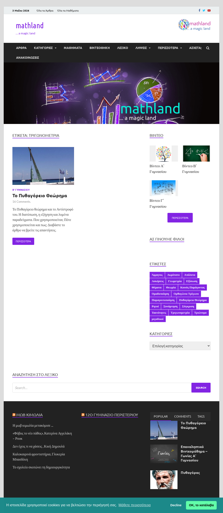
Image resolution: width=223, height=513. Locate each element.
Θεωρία (171, 287)
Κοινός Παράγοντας (192, 287)
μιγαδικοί (158, 319)
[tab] (160, 416)
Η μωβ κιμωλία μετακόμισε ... (33, 425)
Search (201, 387)
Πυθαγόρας (190, 472)
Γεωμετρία (175, 281)
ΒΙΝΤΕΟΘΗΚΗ (100, 48)
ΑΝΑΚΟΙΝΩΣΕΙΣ (27, 57)
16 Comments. (21, 201)
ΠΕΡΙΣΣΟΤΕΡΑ (168, 48)
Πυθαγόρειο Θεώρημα (193, 300)
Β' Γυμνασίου (21, 189)
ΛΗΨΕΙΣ (141, 48)
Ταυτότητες (159, 312)
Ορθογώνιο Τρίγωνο (186, 293)
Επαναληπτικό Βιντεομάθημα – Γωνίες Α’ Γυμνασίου (194, 453)
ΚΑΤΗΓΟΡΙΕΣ (43, 48)
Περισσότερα (21, 240)
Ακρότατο (173, 274)
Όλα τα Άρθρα (45, 10)
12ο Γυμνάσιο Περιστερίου (111, 414)
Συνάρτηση (170, 306)
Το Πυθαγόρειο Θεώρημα (39, 195)
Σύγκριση (188, 306)
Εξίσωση (191, 281)
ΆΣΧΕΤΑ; (195, 48)
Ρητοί (155, 306)
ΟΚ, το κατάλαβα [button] (201, 505)
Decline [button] (175, 505)
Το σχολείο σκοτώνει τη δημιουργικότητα (41, 467)
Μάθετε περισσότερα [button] (134, 505)
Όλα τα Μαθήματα (68, 10)
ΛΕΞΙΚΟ (122, 48)
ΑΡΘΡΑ (21, 48)
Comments (182, 416)
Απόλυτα (189, 274)
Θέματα (157, 287)
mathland (30, 25)
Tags (201, 416)
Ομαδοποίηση (160, 293)
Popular (161, 416)
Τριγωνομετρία (180, 312)
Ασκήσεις (158, 281)
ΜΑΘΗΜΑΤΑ (73, 48)
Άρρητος (157, 274)
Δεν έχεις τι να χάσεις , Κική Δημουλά (38, 446)
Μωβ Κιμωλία (29, 414)
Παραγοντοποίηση (163, 300)
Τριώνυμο (200, 312)
